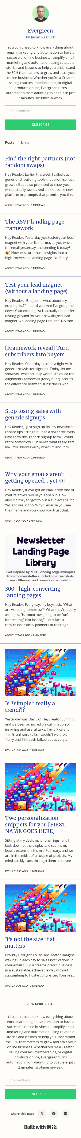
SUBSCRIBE (40, 124)
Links (25, 142)
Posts (9, 142)
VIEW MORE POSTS (40, 1004)
